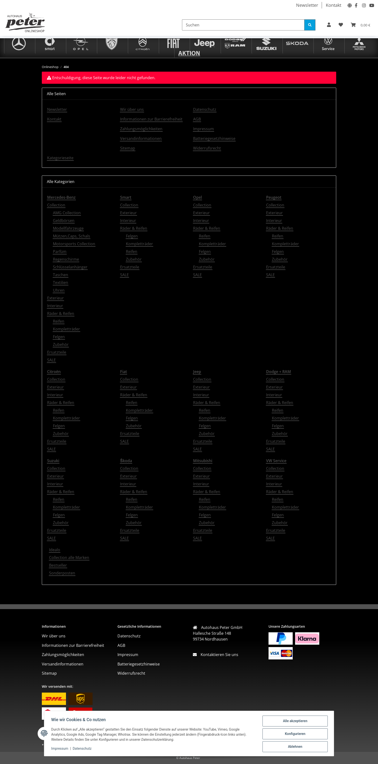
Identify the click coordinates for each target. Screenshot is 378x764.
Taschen (60, 274)
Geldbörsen (63, 220)
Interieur (55, 305)
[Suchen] (243, 25)
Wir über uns (132, 109)
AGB (197, 119)
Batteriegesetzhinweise (214, 138)
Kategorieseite (60, 157)
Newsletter (307, 5)
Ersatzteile (56, 352)
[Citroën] (142, 42)
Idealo (54, 549)
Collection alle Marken (69, 557)
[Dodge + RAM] (235, 42)
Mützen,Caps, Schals (71, 236)
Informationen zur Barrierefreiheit (151, 119)
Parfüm (59, 251)
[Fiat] (173, 42)
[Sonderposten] (189, 52)
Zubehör (61, 344)
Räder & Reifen (60, 313)
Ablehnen (294, 747)
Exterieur (55, 298)
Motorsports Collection (74, 243)
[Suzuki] (266, 42)
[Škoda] (297, 42)
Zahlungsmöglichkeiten (141, 128)
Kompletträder (66, 329)
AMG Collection (67, 212)
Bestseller (58, 565)
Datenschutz (82, 749)
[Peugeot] (111, 42)
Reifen (58, 321)
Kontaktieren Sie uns (217, 654)
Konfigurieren (294, 734)
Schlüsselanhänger (70, 267)
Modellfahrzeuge (68, 228)
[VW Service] (328, 42)
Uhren (59, 290)
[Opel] (80, 42)
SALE (51, 360)
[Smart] (49, 42)
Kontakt (333, 5)
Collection (56, 205)
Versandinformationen (141, 138)
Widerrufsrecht (207, 148)
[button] (329, 25)
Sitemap (127, 148)
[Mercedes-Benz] (18, 42)
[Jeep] (204, 42)
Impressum (60, 749)
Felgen (59, 336)
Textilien (60, 282)
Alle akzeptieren (294, 722)
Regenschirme (66, 259)
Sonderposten (62, 573)
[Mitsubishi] (359, 42)
